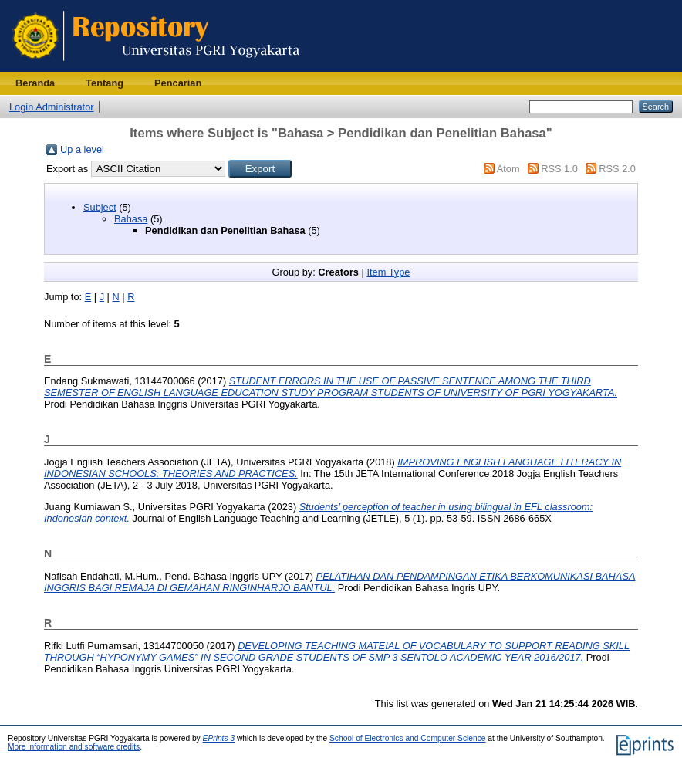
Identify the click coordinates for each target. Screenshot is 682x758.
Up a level (82, 149)
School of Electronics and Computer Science (407, 738)
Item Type (388, 272)
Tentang (104, 83)
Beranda (35, 83)
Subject (99, 207)
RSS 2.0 (617, 168)
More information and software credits (74, 747)
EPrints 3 (219, 738)
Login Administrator (51, 107)
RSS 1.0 (559, 168)
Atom (508, 168)
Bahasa (130, 219)
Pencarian (177, 83)
